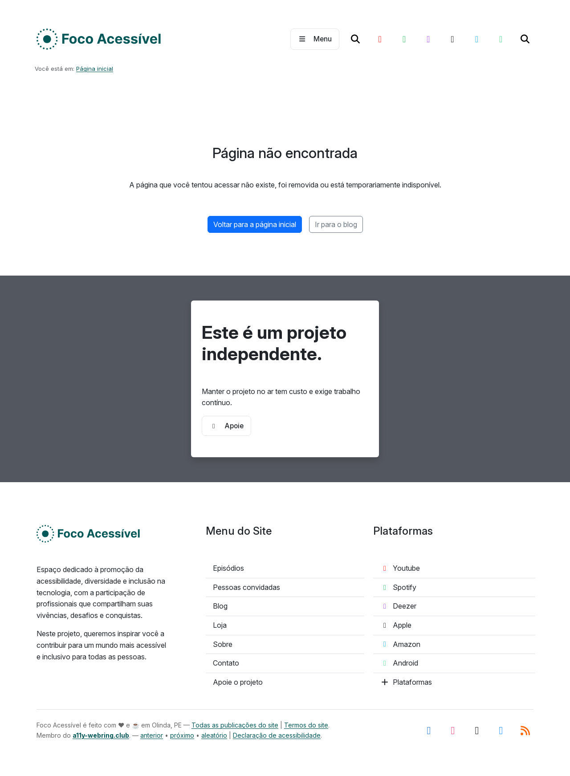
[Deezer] (428, 39)
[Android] (500, 39)
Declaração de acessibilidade (277, 735)
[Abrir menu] (314, 39)
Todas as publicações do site (234, 725)
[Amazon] (476, 39)
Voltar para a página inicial (254, 224)
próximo (182, 735)
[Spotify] (403, 39)
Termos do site (306, 725)
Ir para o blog (336, 224)
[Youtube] (379, 39)
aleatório (214, 735)
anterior (151, 735)
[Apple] (452, 39)
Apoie (226, 426)
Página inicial (94, 68)
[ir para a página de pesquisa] (355, 39)
